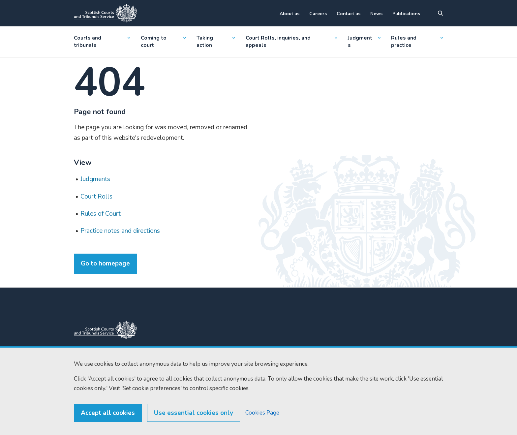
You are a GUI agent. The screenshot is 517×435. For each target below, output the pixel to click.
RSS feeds (237, 386)
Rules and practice (417, 41)
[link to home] (105, 330)
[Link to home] (105, 13)
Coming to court (163, 41)
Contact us (348, 14)
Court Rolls (96, 196)
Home (232, 362)
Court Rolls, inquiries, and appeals (292, 41)
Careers (318, 14)
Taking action (216, 41)
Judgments (364, 41)
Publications (406, 14)
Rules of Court (100, 213)
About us (289, 14)
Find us (233, 374)
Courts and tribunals (102, 41)
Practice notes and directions (120, 231)
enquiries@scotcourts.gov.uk (180, 383)
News (376, 14)
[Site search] (440, 13)
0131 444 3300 (174, 362)
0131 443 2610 (175, 370)
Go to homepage (105, 263)
